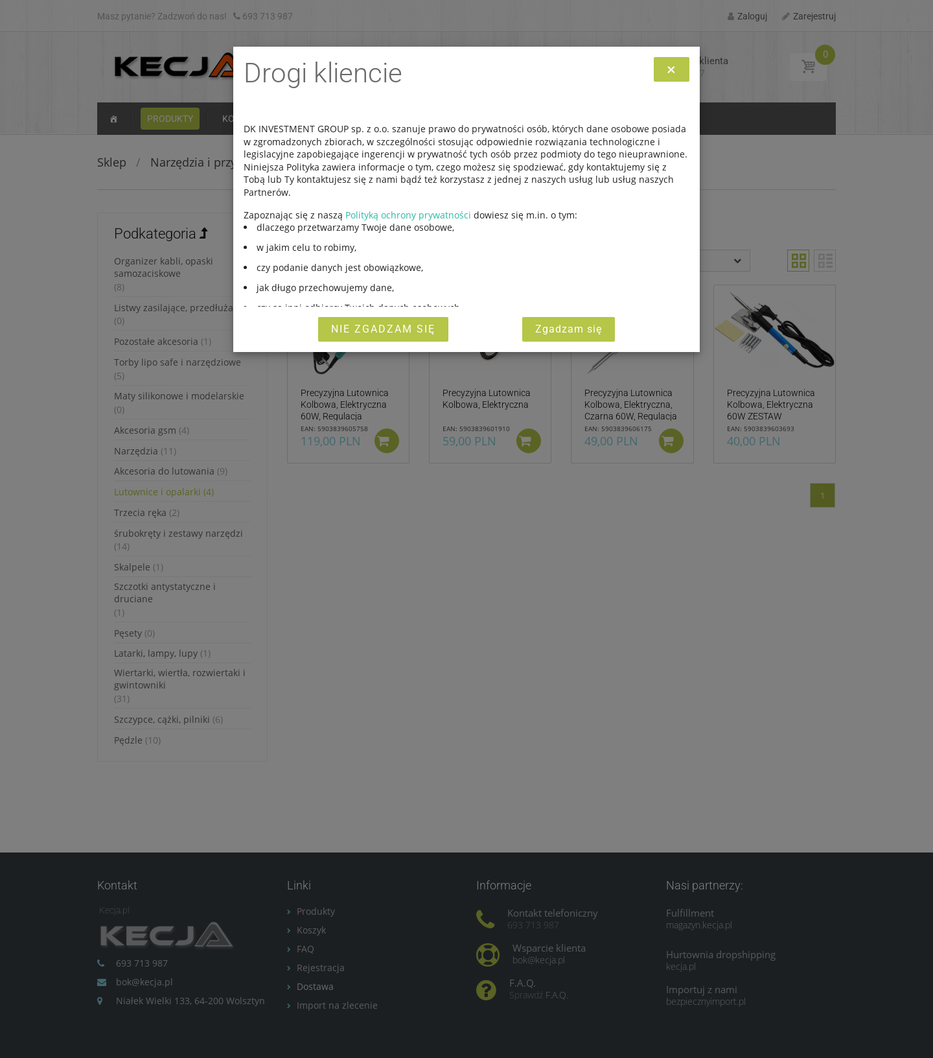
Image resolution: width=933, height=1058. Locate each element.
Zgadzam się (568, 329)
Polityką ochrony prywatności (408, 215)
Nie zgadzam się (383, 329)
